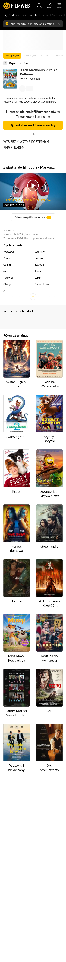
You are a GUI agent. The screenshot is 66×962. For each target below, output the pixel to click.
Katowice (8, 277)
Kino (14, 15)
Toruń (38, 271)
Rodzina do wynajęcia (49, 658)
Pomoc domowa (16, 548)
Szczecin (39, 264)
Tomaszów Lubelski (31, 15)
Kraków (39, 258)
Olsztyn (7, 284)
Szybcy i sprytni (49, 438)
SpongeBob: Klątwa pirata (49, 493)
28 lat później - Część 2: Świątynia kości (49, 603)
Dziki (49, 711)
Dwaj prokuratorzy (49, 767)
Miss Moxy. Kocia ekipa (16, 658)
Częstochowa (42, 284)
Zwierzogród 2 (16, 436)
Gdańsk (7, 264)
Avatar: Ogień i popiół (16, 384)
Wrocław (40, 251)
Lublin (38, 277)
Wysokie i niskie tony (16, 767)
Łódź (5, 271)
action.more (49, 101)
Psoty (16, 491)
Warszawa (8, 251)
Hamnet (17, 601)
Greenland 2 (49, 546)
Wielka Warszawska (49, 384)
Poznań (7, 258)
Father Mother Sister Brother (16, 713)
